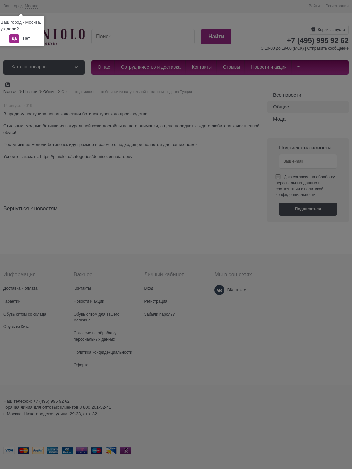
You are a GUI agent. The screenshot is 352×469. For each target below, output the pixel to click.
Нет (26, 38)
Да (14, 38)
